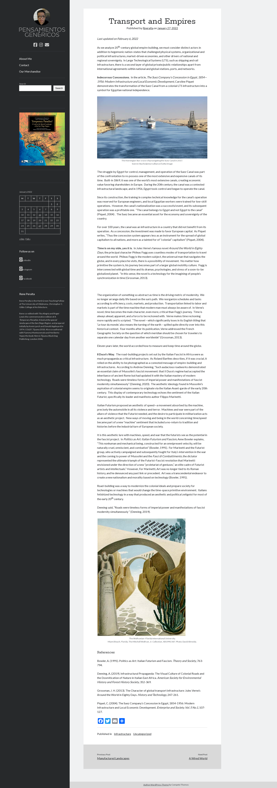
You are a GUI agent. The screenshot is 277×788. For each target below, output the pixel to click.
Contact (24, 65)
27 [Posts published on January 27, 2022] (40, 225)
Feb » (28, 239)
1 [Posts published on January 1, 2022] (51, 204)
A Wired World (198, 758)
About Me (25, 58)
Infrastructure (122, 733)
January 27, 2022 (167, 28)
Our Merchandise (29, 71)
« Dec (21, 239)
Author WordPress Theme (156, 784)
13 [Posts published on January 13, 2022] (40, 214)
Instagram (25, 269)
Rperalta (148, 28)
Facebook (25, 278)
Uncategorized (142, 733)
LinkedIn (25, 259)
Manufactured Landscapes (113, 758)
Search (22, 83)
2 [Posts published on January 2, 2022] (57, 204)
